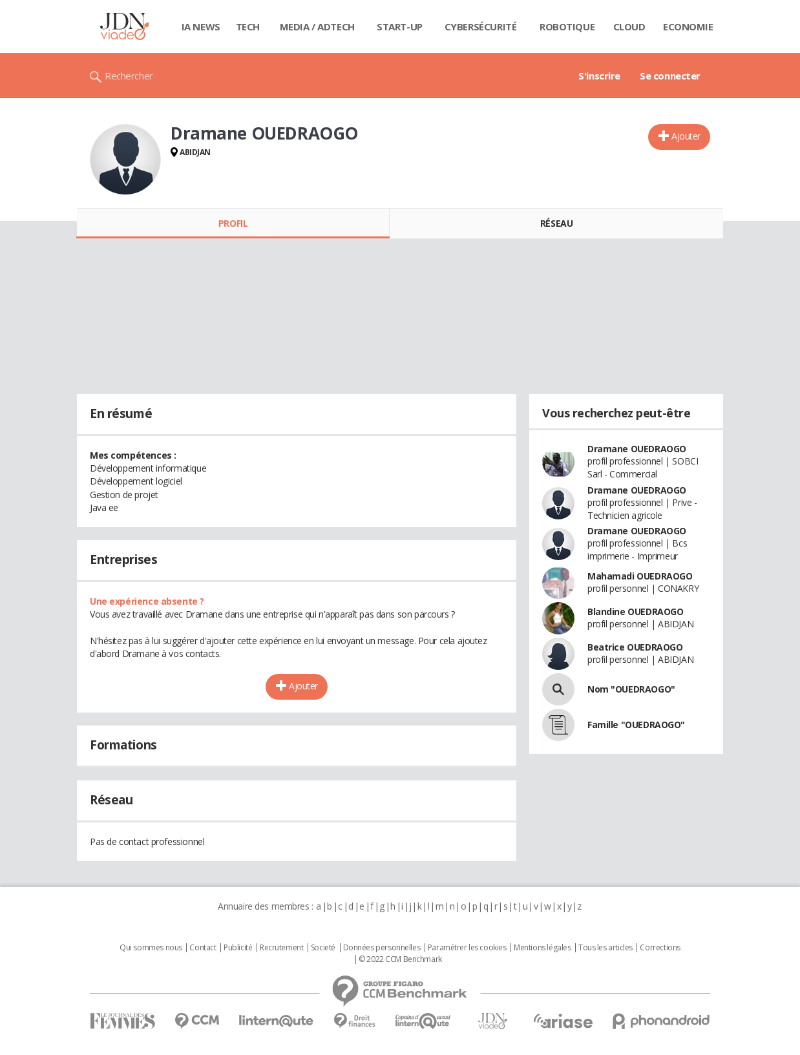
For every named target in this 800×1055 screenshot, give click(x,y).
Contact (202, 947)
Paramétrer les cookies (467, 947)
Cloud (629, 26)
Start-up (400, 26)
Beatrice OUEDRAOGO (634, 647)
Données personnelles (382, 947)
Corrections (660, 947)
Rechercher (129, 75)
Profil (232, 223)
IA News (201, 26)
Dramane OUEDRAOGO (636, 449)
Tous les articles (605, 947)
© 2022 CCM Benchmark (400, 959)
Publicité (238, 947)
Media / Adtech (317, 26)
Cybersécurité (481, 26)
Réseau (556, 223)
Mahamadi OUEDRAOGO (639, 576)
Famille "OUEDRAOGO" (636, 724)
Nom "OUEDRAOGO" (631, 689)
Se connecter (670, 75)
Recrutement (281, 947)
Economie (688, 26)
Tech (248, 26)
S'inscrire (599, 75)
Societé (323, 947)
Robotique (567, 26)
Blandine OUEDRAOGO (635, 611)
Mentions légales (542, 947)
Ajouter (685, 136)
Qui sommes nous (151, 947)
